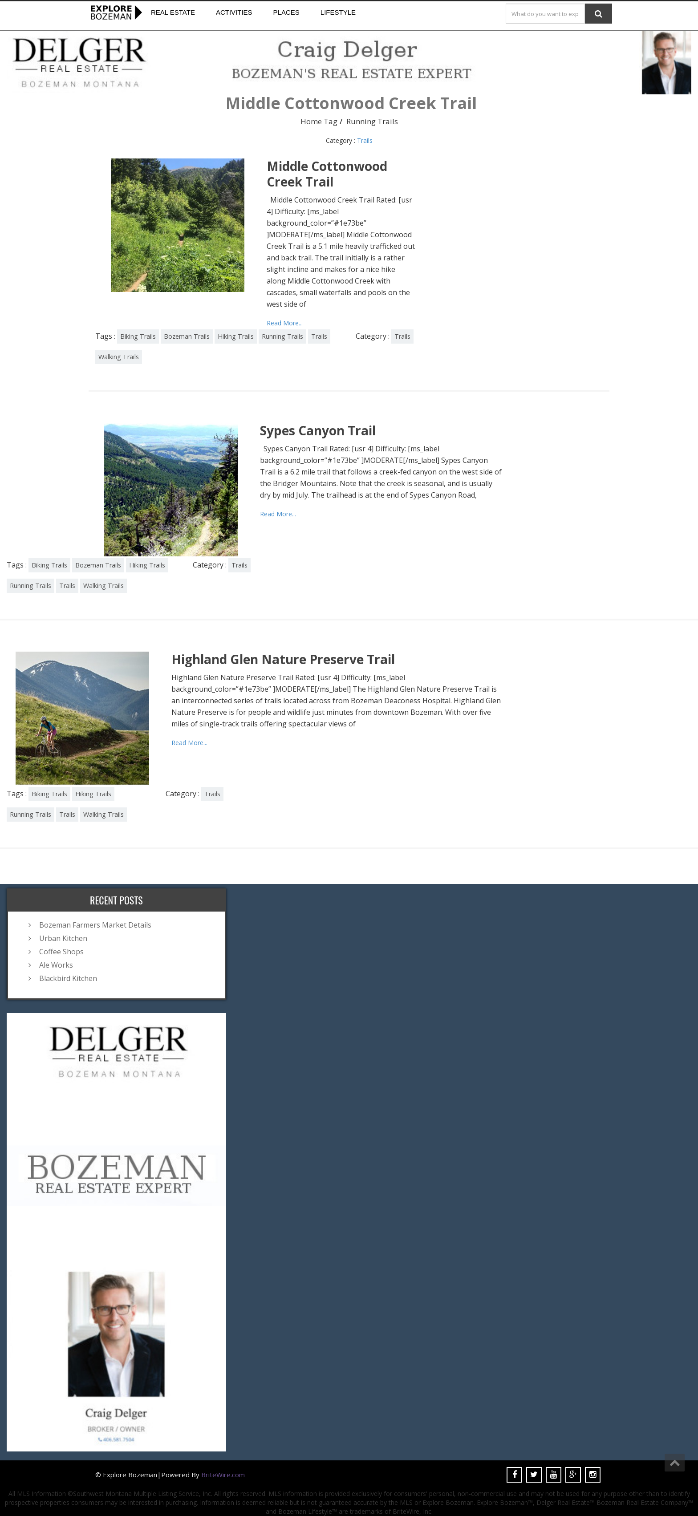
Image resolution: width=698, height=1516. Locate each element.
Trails (365, 140)
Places (286, 12)
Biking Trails (138, 336)
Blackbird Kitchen (68, 978)
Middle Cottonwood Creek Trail (327, 174)
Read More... (285, 323)
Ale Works (56, 965)
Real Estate (173, 12)
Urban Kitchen (63, 938)
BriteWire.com (223, 1474)
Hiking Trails (236, 336)
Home (311, 121)
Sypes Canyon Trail (318, 430)
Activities (234, 12)
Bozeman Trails (187, 336)
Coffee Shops (61, 951)
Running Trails (282, 336)
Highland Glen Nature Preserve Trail (283, 659)
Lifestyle (338, 12)
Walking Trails (118, 357)
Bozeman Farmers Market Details (95, 924)
